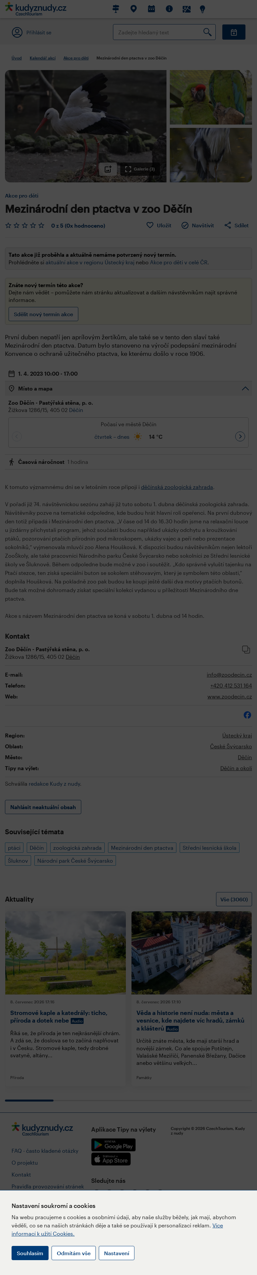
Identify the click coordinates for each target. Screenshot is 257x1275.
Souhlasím (30, 1253)
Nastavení (116, 1253)
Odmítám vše (74, 1253)
